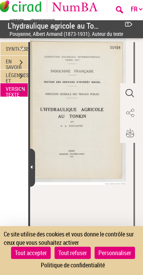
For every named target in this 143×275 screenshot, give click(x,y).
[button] (129, 93)
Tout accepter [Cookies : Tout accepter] (31, 253)
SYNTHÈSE (17, 48)
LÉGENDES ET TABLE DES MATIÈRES (17, 77)
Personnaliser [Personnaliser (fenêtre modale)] (114, 253)
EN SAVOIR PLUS (17, 63)
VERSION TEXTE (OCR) (17, 91)
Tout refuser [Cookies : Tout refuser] (72, 253)
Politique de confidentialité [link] (73, 265)
